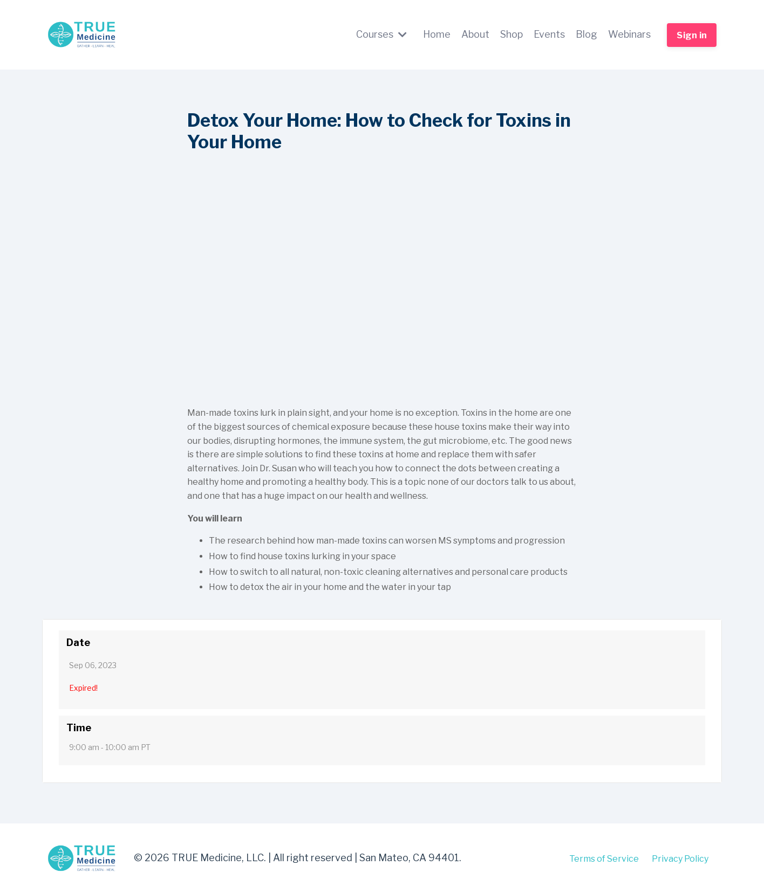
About (475, 34)
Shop (511, 34)
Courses (381, 34)
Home (437, 34)
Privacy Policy (680, 858)
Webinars (629, 34)
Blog (586, 34)
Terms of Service (604, 858)
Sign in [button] (692, 35)
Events (549, 34)
